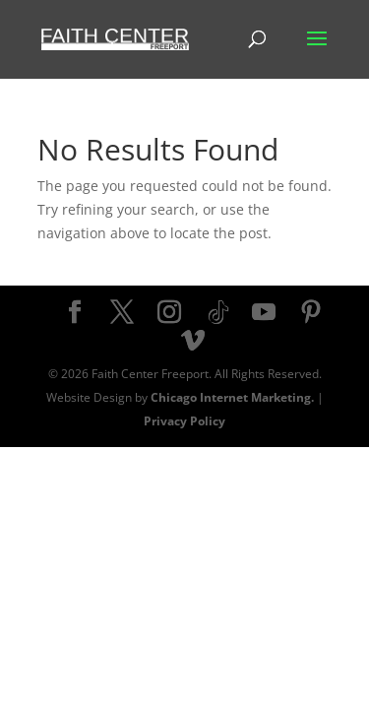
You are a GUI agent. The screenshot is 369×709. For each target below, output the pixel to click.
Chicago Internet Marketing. (232, 397)
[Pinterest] (311, 312)
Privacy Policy (184, 421)
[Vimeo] (193, 341)
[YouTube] (264, 312)
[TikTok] (218, 313)
